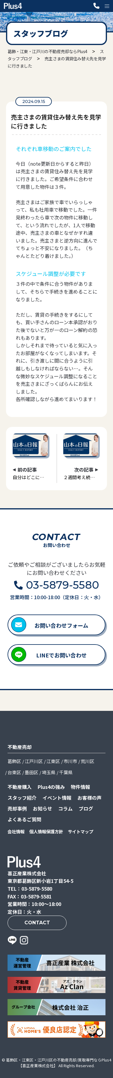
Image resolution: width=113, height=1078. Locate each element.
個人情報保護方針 (46, 831)
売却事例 (17, 808)
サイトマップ (80, 831)
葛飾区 (14, 761)
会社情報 (16, 831)
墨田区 (31, 772)
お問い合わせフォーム (61, 625)
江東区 (53, 761)
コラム (65, 808)
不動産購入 (20, 786)
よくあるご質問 (24, 819)
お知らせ (42, 808)
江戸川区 (34, 761)
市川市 (70, 761)
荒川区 (87, 761)
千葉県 (66, 772)
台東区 (14, 772)
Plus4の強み (51, 786)
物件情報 (80, 786)
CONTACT (37, 923)
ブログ (86, 808)
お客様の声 (89, 797)
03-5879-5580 (62, 584)
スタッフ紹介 (22, 797)
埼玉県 (48, 772)
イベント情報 (56, 797)
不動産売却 (20, 746)
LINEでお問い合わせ (61, 655)
